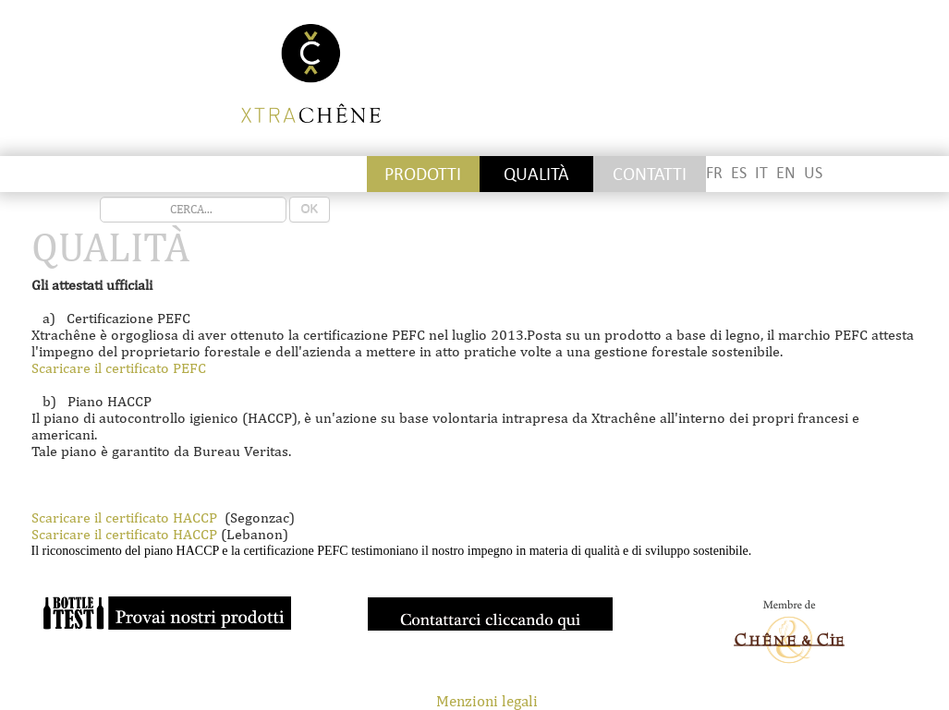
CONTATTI (650, 174)
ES (739, 173)
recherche (100, 197)
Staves (200, 174)
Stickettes (87, 174)
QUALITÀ (536, 174)
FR (714, 173)
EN (786, 173)
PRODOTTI (422, 174)
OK (310, 209)
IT (761, 173)
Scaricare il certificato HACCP (124, 517)
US (813, 173)
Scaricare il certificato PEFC (118, 367)
